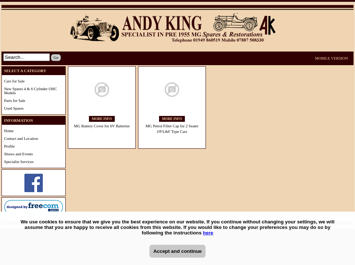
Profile (9, 146)
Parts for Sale (14, 101)
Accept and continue (177, 251)
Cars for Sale (14, 81)
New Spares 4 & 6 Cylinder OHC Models (30, 91)
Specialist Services (19, 162)
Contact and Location (21, 139)
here (208, 233)
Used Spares (14, 108)
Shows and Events (18, 154)
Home (9, 131)
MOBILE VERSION (331, 58)
